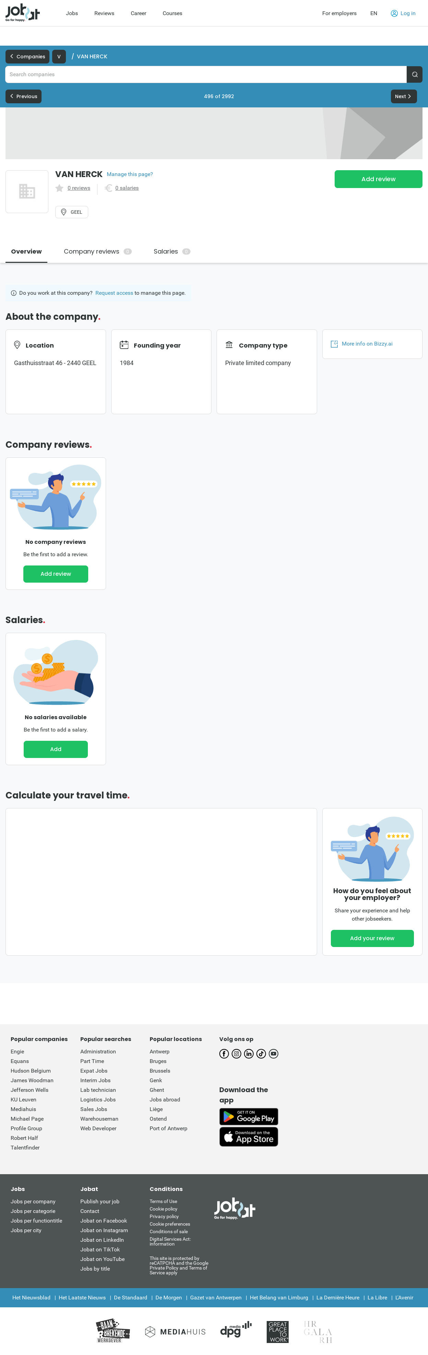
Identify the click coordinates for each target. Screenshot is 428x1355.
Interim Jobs (95, 1080)
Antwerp (160, 1051)
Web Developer (98, 1128)
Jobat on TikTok (100, 1249)
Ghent (157, 1090)
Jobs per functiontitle (36, 1220)
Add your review (372, 938)
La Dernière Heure (337, 1297)
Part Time (92, 1061)
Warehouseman (99, 1118)
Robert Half (24, 1138)
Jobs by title (95, 1268)
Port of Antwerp (168, 1128)
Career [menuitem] (138, 13)
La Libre (377, 1297)
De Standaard (130, 1297)
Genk (156, 1080)
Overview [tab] (26, 251)
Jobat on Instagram (104, 1230)
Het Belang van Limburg (279, 1297)
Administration (98, 1051)
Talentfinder (25, 1147)
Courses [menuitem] (172, 13)
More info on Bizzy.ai (362, 344)
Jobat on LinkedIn (102, 1240)
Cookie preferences (170, 1224)
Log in (403, 13)
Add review (378, 179)
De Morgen (168, 1297)
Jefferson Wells (29, 1090)
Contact (89, 1211)
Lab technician (98, 1090)
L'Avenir (404, 1297)
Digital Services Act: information (170, 1241)
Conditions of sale (169, 1231)
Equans (20, 1061)
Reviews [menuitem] (104, 13)
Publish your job (99, 1201)
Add (55, 749)
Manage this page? (130, 174)
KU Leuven (23, 1099)
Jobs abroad (165, 1099)
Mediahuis (23, 1109)
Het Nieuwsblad (31, 1297)
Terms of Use (163, 1201)
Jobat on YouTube (102, 1259)
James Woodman (32, 1080)
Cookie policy (163, 1209)
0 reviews (79, 188)
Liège (156, 1109)
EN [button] (373, 13)
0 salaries (127, 188)
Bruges (158, 1061)
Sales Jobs (93, 1109)
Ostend (158, 1118)
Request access (114, 293)
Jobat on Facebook (103, 1220)
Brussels (160, 1070)
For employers (339, 13)
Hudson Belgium (31, 1070)
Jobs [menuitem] (72, 13)
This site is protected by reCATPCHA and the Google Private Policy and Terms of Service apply (179, 1265)
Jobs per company (33, 1201)
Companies (27, 56)
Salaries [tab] (172, 251)
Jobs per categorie (33, 1211)
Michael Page (27, 1118)
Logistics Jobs (98, 1099)
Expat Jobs (93, 1070)
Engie (17, 1051)
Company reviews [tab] (98, 251)
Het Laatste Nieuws (82, 1297)
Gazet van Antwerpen (216, 1297)
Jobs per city (26, 1230)
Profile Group (26, 1128)
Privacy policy (164, 1216)
